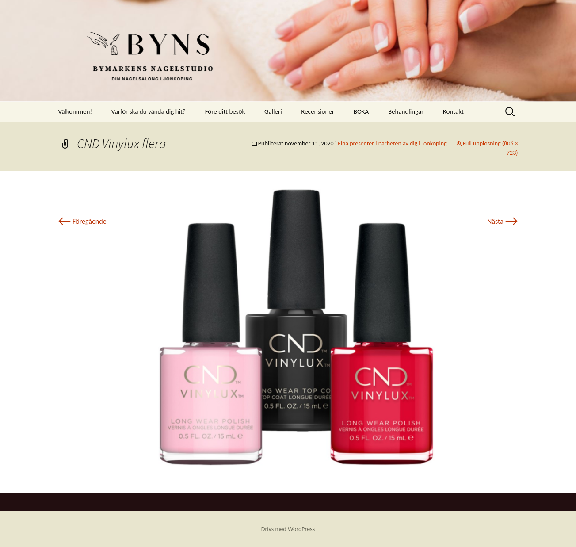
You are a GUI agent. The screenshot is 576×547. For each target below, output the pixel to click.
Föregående (82, 221)
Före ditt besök (225, 111)
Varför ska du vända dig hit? (148, 111)
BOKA (361, 111)
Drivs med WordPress (288, 529)
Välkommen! (75, 111)
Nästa (502, 221)
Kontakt (453, 111)
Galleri (273, 111)
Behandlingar (405, 111)
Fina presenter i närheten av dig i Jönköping (392, 143)
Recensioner (317, 111)
